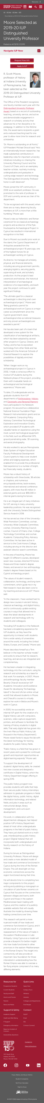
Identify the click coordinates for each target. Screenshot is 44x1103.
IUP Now (9, 12)
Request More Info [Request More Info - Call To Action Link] (22, 60)
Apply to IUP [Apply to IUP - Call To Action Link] (22, 66)
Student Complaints (22, 1079)
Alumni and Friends (10, 997)
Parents (6, 1001)
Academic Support (9, 1014)
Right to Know (22, 1087)
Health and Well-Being (11, 1018)
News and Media (9, 1004)
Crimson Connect (29, 1025)
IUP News (14, 12)
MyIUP (25, 1014)
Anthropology (24, 398)
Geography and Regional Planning (22, 401)
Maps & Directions (30, 1046)
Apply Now (26, 986)
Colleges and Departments (31, 1001)
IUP (4, 12)
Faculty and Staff (9, 993)
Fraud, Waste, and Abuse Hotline (22, 1075)
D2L (24, 1022)
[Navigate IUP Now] (23, 50)
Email (25, 1018)
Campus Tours (27, 990)
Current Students (9, 990)
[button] (40, 6)
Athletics (26, 993)
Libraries (26, 997)
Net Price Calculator (22, 1083)
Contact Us (28, 1042)
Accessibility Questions (11, 1035)
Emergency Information (11, 1025)
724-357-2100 (12, 1059)
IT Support (7, 1022)
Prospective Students (10, 986)
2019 (20, 12)
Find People (27, 1004)
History (35, 398)
